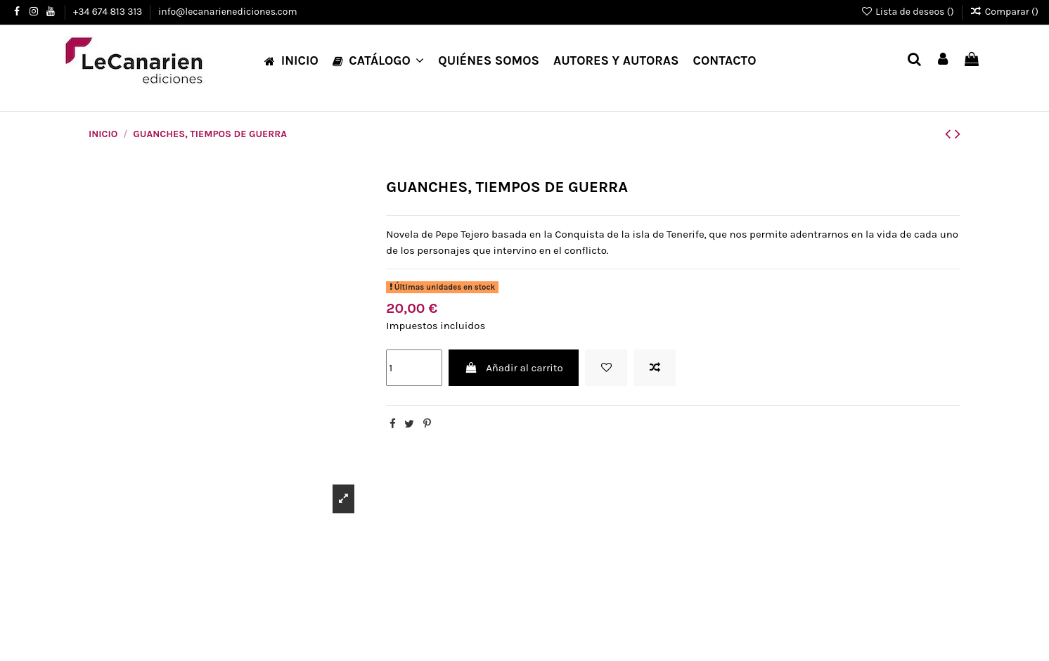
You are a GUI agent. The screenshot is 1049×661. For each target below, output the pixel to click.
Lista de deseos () (908, 12)
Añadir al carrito (514, 367)
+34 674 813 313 (109, 12)
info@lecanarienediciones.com (227, 12)
